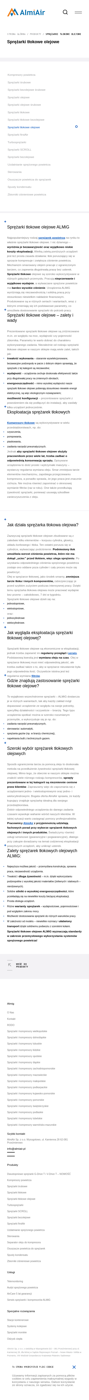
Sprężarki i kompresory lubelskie (24, 1118)
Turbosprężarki (17, 142)
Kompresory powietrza (21, 74)
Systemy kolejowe (17, 1326)
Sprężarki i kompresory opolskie (24, 1056)
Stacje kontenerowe (17, 1320)
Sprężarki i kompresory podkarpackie (27, 1087)
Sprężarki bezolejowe (21, 156)
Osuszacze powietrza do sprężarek (29, 179)
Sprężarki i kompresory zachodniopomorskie (31, 1068)
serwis (72, 653)
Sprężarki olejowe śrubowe (24, 104)
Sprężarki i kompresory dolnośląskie (26, 1037)
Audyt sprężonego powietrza (22, 1287)
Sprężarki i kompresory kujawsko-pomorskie (31, 1093)
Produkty (35, 34)
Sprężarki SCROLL (19, 149)
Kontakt (11, 1019)
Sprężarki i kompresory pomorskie (25, 1100)
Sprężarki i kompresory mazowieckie (27, 1075)
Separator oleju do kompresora (24, 1242)
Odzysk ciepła (14, 1339)
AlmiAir (28, 823)
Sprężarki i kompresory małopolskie (26, 1081)
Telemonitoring (15, 1281)
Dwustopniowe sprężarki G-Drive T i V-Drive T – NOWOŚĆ (39, 1174)
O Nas (10, 1012)
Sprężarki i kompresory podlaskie (25, 1112)
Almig (10, 1003)
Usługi (11, 1272)
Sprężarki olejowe (19, 97)
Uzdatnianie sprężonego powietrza (29, 164)
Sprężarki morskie (17, 1332)
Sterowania (15, 171)
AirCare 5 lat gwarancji (19, 1293)
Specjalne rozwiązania (21, 1311)
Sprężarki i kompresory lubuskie (24, 1043)
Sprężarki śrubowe (19, 82)
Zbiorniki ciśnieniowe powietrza (27, 194)
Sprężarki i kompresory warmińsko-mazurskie (31, 1125)
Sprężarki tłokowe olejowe (24, 127)
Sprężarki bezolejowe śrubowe (27, 89)
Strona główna (16, 34)
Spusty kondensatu (19, 186)
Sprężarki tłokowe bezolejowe (26, 119)
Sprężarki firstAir (18, 134)
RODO (10, 1025)
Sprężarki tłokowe (19, 112)
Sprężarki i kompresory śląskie (23, 1062)
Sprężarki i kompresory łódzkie (23, 1050)
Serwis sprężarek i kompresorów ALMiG (29, 1300)
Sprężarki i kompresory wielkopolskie (27, 1031)
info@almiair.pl (16, 1148)
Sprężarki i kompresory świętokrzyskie (28, 1106)
